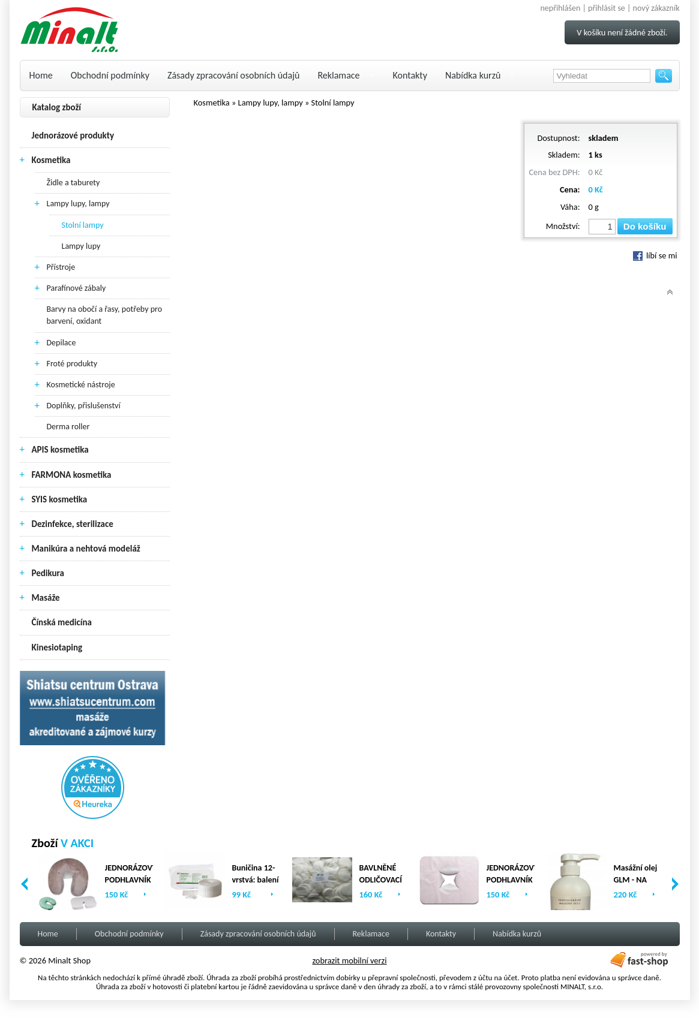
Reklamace (338, 75)
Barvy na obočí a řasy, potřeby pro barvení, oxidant (105, 315)
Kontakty (410, 75)
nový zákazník (656, 8)
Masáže (46, 597)
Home (41, 75)
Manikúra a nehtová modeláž (86, 548)
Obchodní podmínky (110, 75)
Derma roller (68, 426)
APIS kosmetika (60, 449)
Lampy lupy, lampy (78, 203)
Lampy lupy (81, 246)
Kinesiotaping (57, 647)
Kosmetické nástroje (81, 385)
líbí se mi (655, 255)
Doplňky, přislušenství (84, 405)
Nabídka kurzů (473, 75)
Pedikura (48, 573)
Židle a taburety (73, 182)
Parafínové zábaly (76, 288)
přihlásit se (606, 8)
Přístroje (61, 267)
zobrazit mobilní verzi (349, 960)
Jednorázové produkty (73, 135)
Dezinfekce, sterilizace (72, 524)
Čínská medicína (62, 622)
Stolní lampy (83, 225)
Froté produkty (72, 364)
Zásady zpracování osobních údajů (233, 75)
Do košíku (645, 226)
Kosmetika (51, 160)
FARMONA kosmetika (72, 474)
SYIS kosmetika (60, 499)
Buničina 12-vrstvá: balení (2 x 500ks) (255, 880)
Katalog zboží (57, 107)
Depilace (61, 343)
